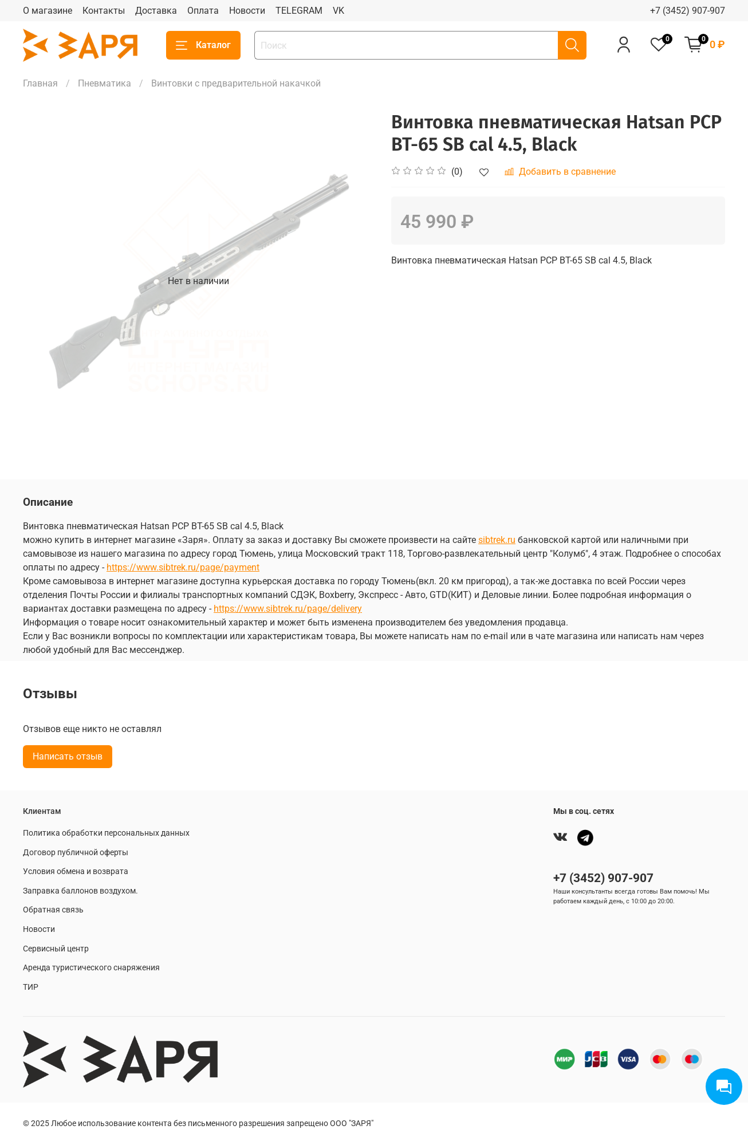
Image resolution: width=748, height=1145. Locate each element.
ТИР (30, 987)
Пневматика (104, 83)
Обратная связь (53, 910)
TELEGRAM (298, 10)
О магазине (47, 10)
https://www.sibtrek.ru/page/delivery (288, 608)
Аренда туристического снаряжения (91, 968)
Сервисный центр (56, 949)
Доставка (156, 10)
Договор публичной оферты (75, 852)
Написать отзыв (68, 756)
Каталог (203, 45)
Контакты (103, 10)
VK (338, 10)
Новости (247, 10)
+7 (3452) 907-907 (687, 10)
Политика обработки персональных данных (106, 833)
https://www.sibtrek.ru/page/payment (183, 567)
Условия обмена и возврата (75, 871)
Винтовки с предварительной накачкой (236, 83)
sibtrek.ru (496, 539)
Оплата (203, 10)
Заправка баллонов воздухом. (80, 891)
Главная (40, 83)
